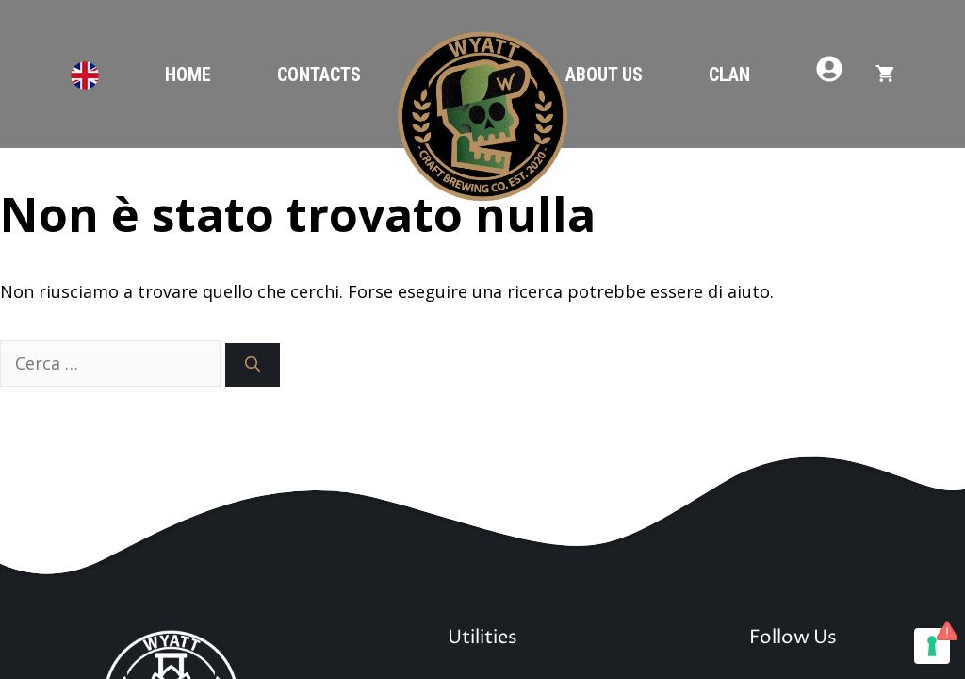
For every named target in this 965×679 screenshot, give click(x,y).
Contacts (319, 74)
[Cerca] (252, 365)
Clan (729, 74)
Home (188, 74)
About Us (604, 74)
